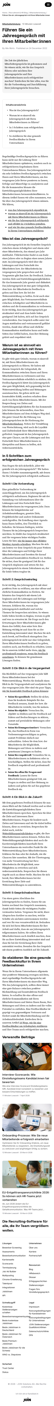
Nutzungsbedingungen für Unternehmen (40, 1319)
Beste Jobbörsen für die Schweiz (13, 1349)
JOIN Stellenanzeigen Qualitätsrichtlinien (39, 1325)
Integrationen (8, 1287)
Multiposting (8, 1275)
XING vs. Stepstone (11, 1354)
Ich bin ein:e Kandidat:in (27, 1393)
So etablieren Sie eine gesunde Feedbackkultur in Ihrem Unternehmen (25, 139)
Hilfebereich (34, 1273)
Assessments (8, 1251)
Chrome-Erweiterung (12, 1279)
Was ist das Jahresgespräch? (24, 110)
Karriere (32, 1251)
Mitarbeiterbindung (11, 24)
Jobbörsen (7, 1291)
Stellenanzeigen (36, 1285)
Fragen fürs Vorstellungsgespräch (39, 1290)
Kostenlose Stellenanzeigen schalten (9, 1309)
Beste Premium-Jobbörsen (9, 1342)
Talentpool (7, 1283)
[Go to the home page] (6, 5)
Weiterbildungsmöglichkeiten (17, 833)
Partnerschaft (35, 1255)
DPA (31, 1335)
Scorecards (7, 1263)
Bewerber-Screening (12, 1247)
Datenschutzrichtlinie (39, 1331)
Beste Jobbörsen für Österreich (11, 1335)
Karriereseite (8, 1259)
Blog (31, 1269)
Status (5, 1372)
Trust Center (8, 1368)
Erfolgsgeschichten (38, 1281)
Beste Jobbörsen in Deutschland (11, 1328)
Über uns (33, 1247)
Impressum (34, 1306)
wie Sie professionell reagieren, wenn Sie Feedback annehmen (25, 654)
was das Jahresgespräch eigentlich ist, (28, 210)
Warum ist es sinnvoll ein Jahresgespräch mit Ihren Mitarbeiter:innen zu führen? (24, 119)
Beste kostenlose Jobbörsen (10, 1321)
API (3, 1295)
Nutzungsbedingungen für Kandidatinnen (40, 1312)
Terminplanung (9, 1267)
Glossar (32, 1277)
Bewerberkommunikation (13, 1255)
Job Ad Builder (9, 1271)
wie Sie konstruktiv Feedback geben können (25, 691)
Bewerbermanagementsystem (13, 1316)
